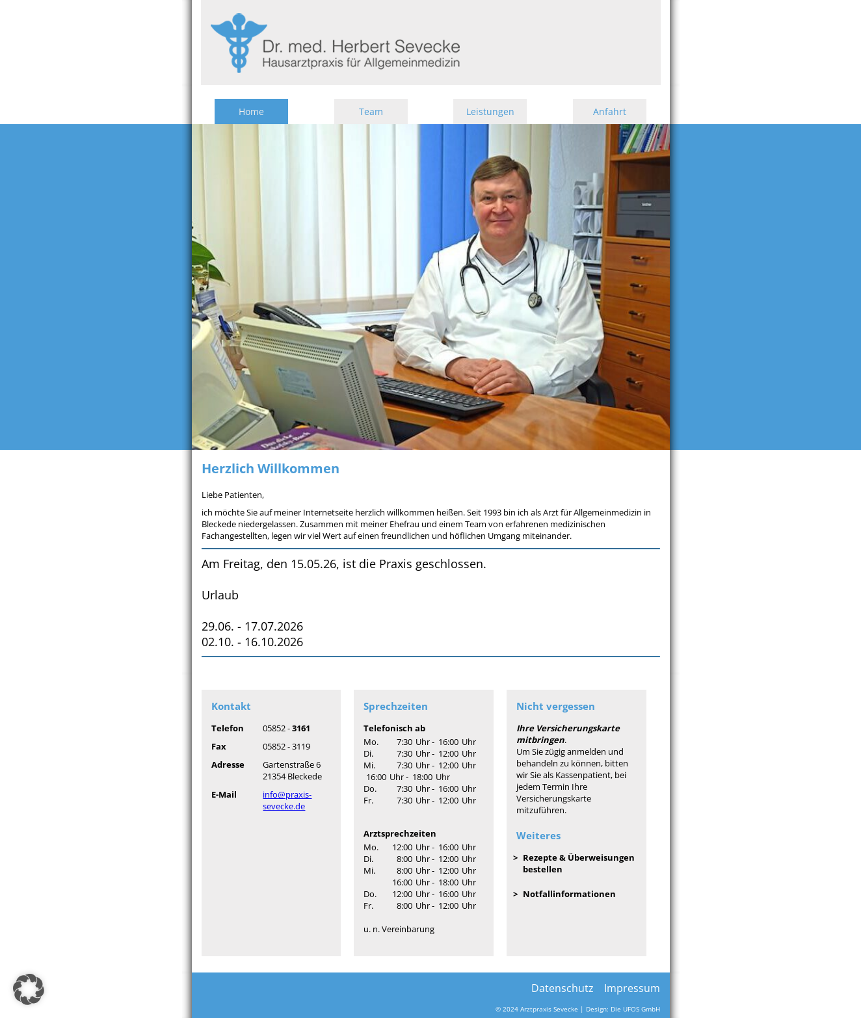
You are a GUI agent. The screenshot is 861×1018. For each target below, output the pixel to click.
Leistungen (490, 111)
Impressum (632, 988)
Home (251, 111)
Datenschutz (562, 988)
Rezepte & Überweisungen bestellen (579, 863)
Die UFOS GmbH (635, 1009)
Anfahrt (609, 111)
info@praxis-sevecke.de (287, 800)
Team (371, 111)
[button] (28, 989)
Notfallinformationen (569, 894)
